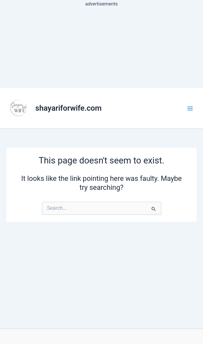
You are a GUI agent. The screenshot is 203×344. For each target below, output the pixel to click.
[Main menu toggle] (190, 108)
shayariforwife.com (69, 108)
